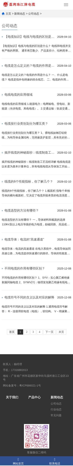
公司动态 (33, 13)
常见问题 (56, 415)
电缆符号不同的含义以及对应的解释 (29, 297)
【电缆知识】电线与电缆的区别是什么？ (29, 36)
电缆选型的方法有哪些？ (21, 210)
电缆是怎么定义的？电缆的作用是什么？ (29, 65)
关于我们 (12, 397)
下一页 (49, 331)
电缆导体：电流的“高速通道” (24, 239)
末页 (61, 331)
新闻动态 (19, 13)
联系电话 (55, 460)
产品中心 (34, 397)
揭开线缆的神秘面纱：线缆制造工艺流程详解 (29, 152)
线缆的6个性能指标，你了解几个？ (28, 181)
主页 (8, 13)
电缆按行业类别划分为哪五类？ (26, 123)
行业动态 (56, 409)
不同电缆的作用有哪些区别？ (24, 268)
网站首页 (18, 460)
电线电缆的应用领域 (18, 94)
